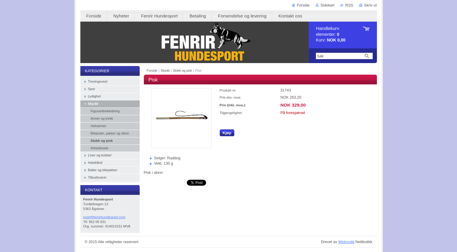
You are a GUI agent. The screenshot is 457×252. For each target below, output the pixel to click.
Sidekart (328, 5)
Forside (303, 5)
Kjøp (227, 133)
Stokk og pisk (182, 70)
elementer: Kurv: (330, 34)
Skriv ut (370, 5)
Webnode (346, 242)
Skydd (165, 70)
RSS (349, 5)
